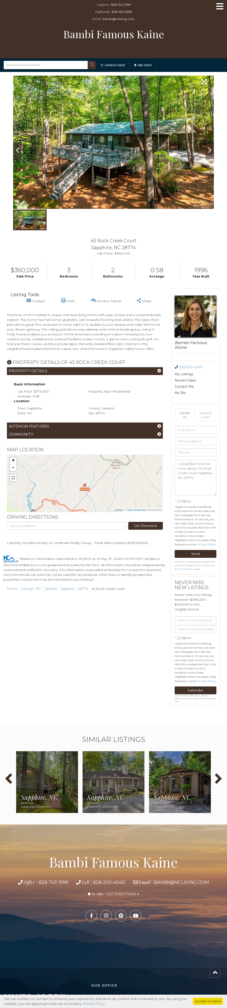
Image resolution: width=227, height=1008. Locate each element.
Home (12, 589)
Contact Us (184, 415)
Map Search (144, 65)
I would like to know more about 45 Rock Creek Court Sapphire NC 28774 (196, 477)
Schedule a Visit (206, 415)
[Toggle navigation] (220, 6)
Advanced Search (115, 65)
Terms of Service (184, 569)
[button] (92, 65)
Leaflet (118, 509)
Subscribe (195, 690)
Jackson (51, 589)
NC (38, 589)
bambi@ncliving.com (118, 19)
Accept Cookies (208, 1001)
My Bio (180, 393)
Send (195, 554)
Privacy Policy (206, 544)
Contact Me (184, 386)
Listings (27, 589)
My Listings (184, 374)
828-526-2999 (122, 12)
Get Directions (145, 526)
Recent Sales (185, 380)
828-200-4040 (191, 367)
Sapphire (68, 589)
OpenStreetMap (136, 509)
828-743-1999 (121, 4)
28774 (83, 589)
